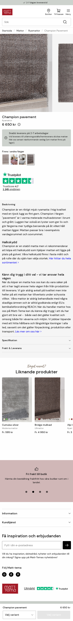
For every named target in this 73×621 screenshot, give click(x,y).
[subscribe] (67, 545)
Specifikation (36, 340)
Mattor (20, 30)
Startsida (7, 30)
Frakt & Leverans (36, 348)
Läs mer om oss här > (28, 331)
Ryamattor (34, 30)
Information (36, 513)
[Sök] (65, 22)
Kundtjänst (36, 522)
